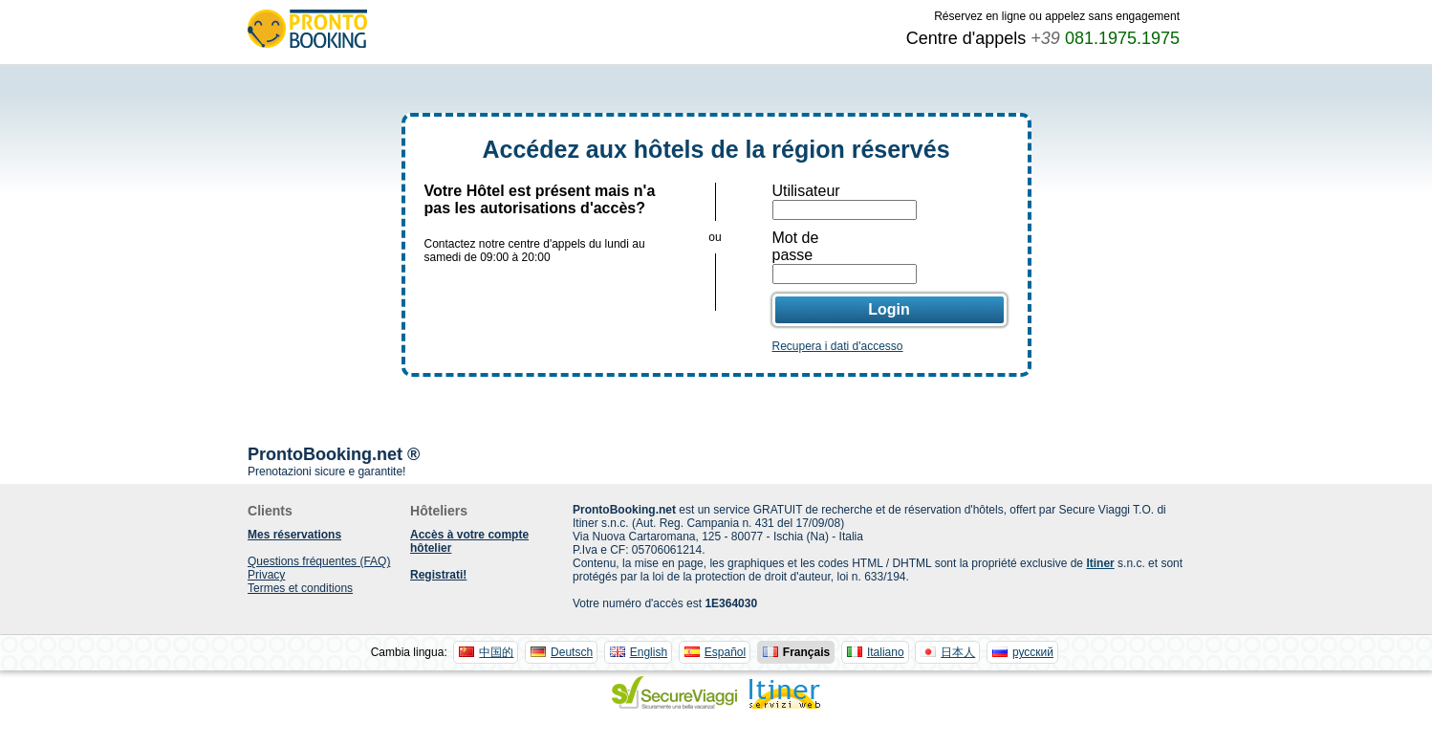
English (648, 652)
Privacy (266, 574)
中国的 (496, 652)
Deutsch (572, 652)
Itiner (1100, 563)
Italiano (885, 652)
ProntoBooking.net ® (334, 454)
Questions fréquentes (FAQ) (319, 561)
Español (725, 652)
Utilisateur (806, 191)
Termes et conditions (300, 588)
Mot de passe (795, 246)
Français (806, 652)
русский (1032, 652)
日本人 (958, 652)
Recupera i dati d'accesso (837, 346)
